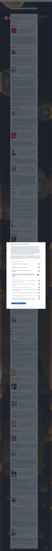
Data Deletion (20, 306)
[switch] (38, 264)
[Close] (44, 244)
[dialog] (26, 275)
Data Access (26, 306)
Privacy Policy (32, 306)
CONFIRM (19, 303)
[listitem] (26, 261)
